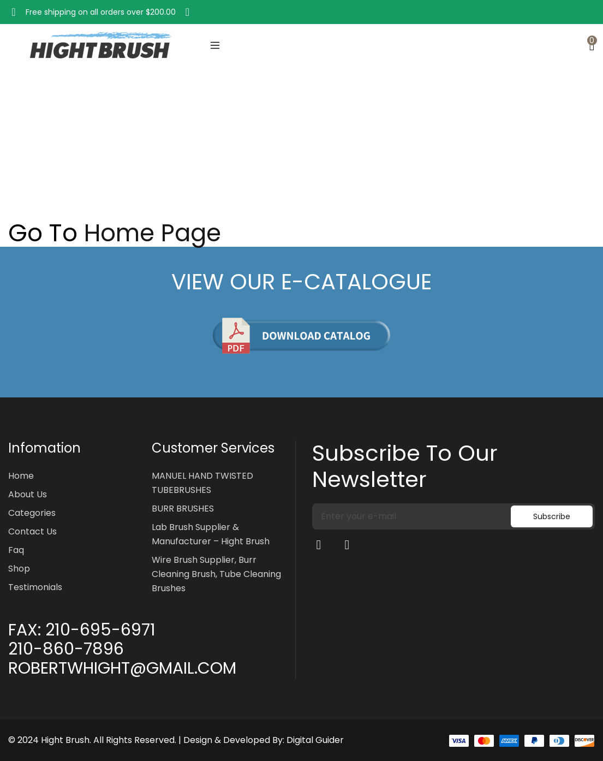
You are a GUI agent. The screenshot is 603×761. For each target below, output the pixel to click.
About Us (27, 494)
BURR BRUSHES (183, 508)
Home (19, 159)
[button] (13, 12)
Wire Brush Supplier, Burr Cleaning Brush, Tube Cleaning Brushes (216, 574)
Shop (19, 568)
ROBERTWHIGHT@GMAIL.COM (122, 668)
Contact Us (32, 531)
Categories (32, 513)
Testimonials (35, 587)
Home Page (152, 233)
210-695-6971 (100, 630)
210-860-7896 (66, 649)
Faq (16, 550)
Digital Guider (315, 740)
